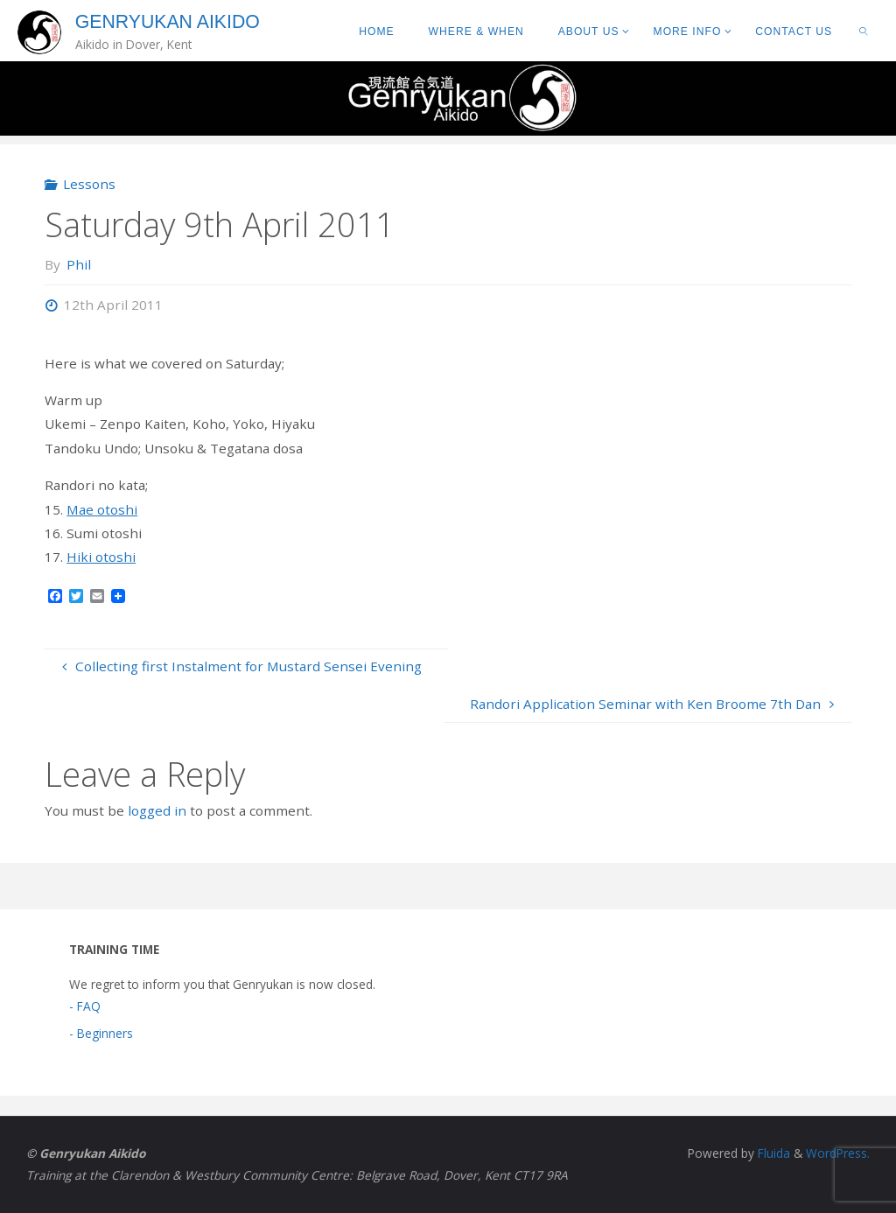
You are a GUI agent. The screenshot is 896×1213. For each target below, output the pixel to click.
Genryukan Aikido (167, 21)
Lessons (89, 184)
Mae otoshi (101, 509)
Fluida (772, 1153)
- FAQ (85, 1006)
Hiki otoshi (101, 556)
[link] (864, 30)
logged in (157, 810)
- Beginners (101, 1033)
